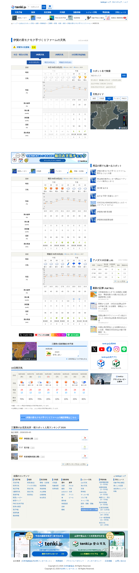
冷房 (70, 492)
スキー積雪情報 (105, 519)
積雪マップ (17, 500)
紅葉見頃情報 (105, 509)
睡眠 (63, 509)
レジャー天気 (91, 12)
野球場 (83, 492)
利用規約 (59, 561)
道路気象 (16, 512)
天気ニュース (120, 12)
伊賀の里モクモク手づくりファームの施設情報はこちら (51, 417)
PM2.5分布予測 (18, 503)
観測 (33, 12)
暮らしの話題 (118, 485)
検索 (43, 7)
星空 (63, 495)
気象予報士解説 (118, 482)
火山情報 (43, 492)
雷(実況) (30, 495)
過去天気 (30, 492)
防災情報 (47, 12)
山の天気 (84, 482)
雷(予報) (16, 509)
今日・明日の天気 (21, 55)
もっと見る (121, 281)
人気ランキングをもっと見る (75, 464)
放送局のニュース (119, 489)
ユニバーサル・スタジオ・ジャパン (101, 83)
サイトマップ (117, 2)
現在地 (50, 8)
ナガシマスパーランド (97, 87)
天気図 (62, 12)
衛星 (94, 98)
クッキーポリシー (94, 561)
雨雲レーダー (17, 497)
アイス (71, 495)
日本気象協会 (27, 561)
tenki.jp (19, 7)
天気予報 (18, 12)
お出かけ (64, 492)
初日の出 (105, 524)
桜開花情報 (105, 488)
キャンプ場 (85, 500)
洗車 (63, 506)
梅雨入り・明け (105, 499)
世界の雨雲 (17, 506)
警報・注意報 (44, 482)
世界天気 (16, 485)
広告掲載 (108, 561)
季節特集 (106, 12)
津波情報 (43, 489)
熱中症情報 (105, 504)
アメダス (116, 98)
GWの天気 (105, 493)
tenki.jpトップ (106, 2)
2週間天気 (16, 492)
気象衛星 (55, 485)
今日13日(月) (34, 62)
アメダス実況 (32, 485)
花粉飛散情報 (105, 483)
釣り (82, 506)
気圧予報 (16, 489)
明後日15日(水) (65, 62)
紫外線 (63, 500)
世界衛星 (55, 489)
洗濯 (63, 485)
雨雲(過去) (30, 482)
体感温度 (64, 503)
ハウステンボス (116, 80)
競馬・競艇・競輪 (87, 503)
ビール (71, 497)
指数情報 (76, 12)
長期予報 (16, 495)
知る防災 (43, 497)
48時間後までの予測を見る (77, 359)
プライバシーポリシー (75, 561)
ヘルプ (125, 2)
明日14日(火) (50, 62)
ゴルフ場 (84, 497)
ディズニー (94, 80)
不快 (70, 489)
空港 (82, 489)
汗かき (71, 485)
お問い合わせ (120, 561)
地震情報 (43, 485)
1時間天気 (59, 55)
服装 (63, 489)
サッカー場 (85, 495)
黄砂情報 (16, 515)
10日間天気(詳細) (78, 55)
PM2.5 (124, 98)
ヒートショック (105, 514)
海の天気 (84, 485)
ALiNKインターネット (42, 561)
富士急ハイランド (104, 80)
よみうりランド (110, 87)
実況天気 (30, 489)
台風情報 (43, 495)
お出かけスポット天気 (90, 509)
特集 (115, 491)
